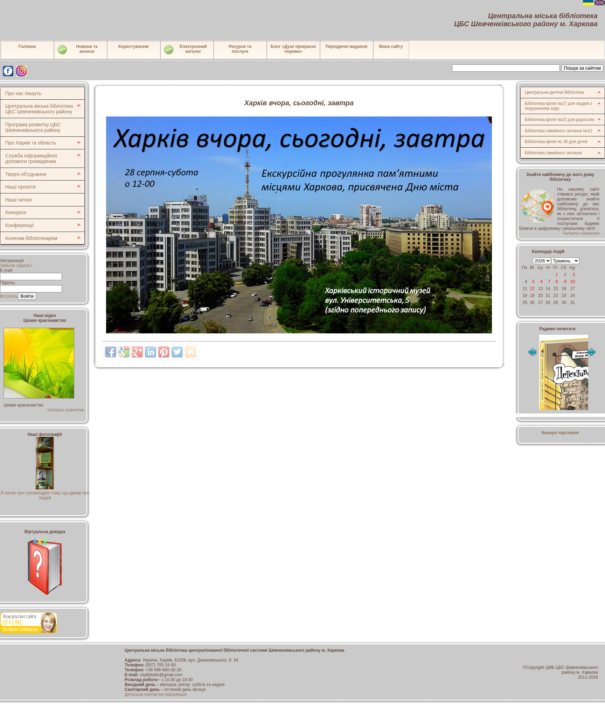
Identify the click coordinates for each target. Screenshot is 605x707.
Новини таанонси (77, 49)
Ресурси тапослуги (240, 49)
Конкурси (15, 212)
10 (572, 281)
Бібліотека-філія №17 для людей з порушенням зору (558, 106)
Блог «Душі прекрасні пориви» (293, 49)
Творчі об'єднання (25, 174)
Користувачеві (133, 46)
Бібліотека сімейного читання (553, 152)
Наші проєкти (20, 187)
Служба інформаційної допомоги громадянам (31, 158)
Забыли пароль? (16, 265)
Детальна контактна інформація (156, 694)
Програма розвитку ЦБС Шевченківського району (33, 127)
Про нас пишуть (23, 93)
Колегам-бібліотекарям (31, 238)
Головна (27, 46)
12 (532, 288)
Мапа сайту (391, 46)
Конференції (19, 225)
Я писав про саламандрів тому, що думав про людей (44, 493)
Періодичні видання (347, 46)
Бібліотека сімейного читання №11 (558, 130)
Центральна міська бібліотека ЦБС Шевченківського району (39, 108)
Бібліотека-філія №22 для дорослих (559, 119)
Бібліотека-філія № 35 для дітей (556, 141)
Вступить (9, 296)
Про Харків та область (30, 143)
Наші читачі (18, 200)
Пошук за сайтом (582, 68)
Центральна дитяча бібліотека (554, 92)
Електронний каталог (185, 49)
